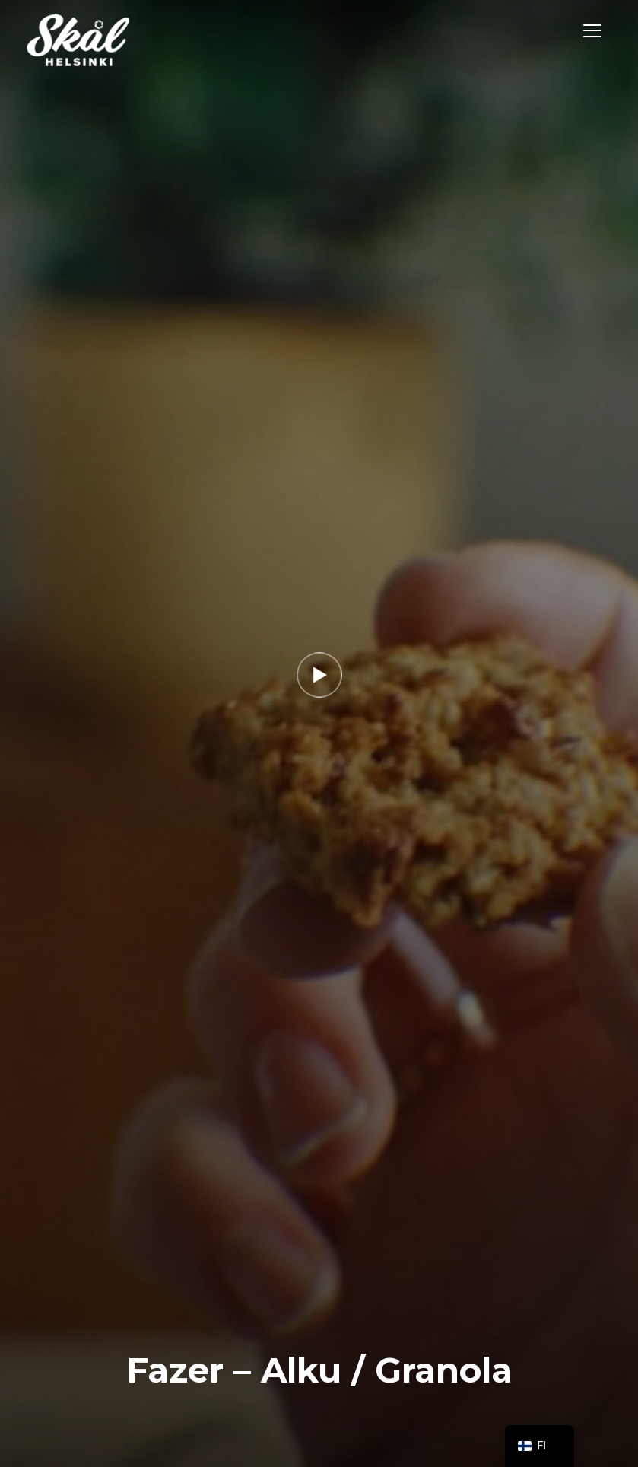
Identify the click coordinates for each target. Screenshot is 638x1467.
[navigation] (540, 1446)
